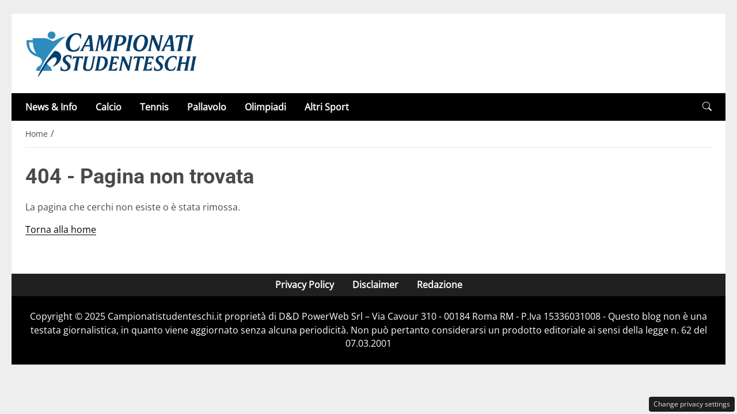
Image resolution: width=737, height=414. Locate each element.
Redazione (439, 284)
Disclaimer (375, 284)
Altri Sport (327, 107)
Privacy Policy (304, 284)
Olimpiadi (265, 107)
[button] (707, 106)
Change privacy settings (692, 404)
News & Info (51, 107)
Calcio (108, 107)
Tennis (154, 107)
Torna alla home (60, 229)
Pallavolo (206, 107)
